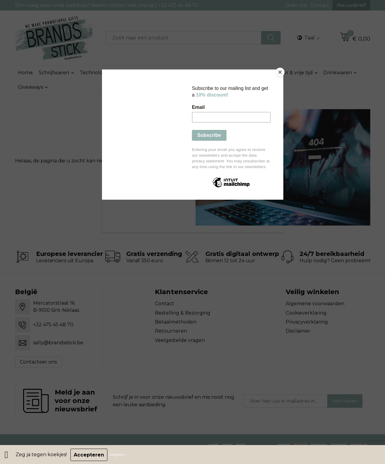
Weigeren (117, 455)
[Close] (281, 70)
